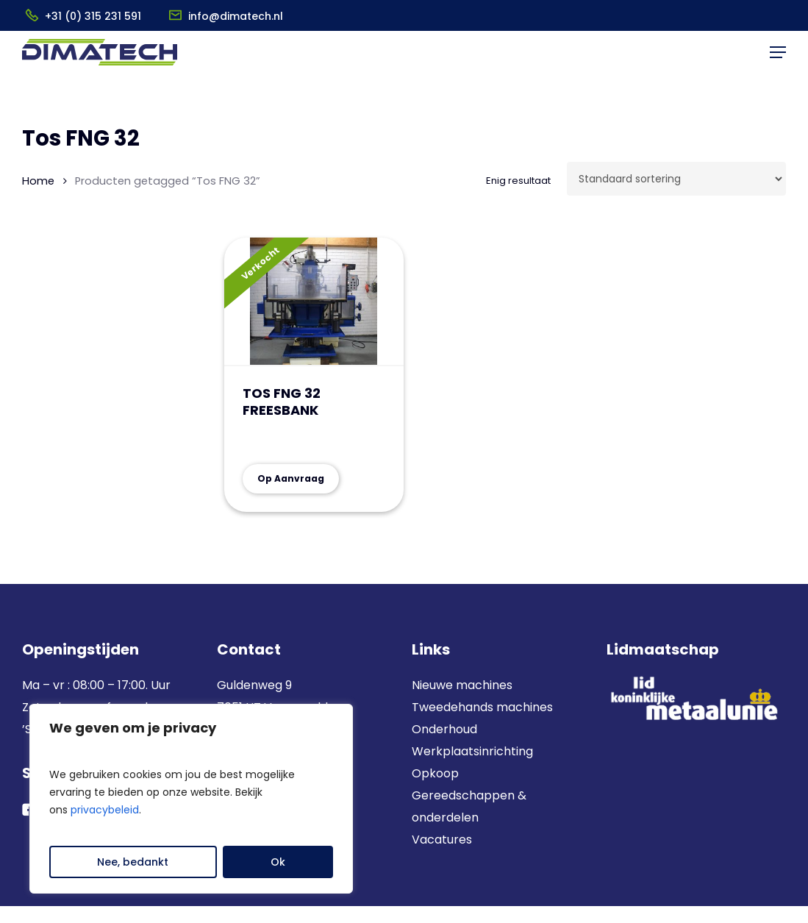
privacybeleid (105, 809)
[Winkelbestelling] (676, 179)
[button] (778, 63)
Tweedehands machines (482, 707)
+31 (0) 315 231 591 (93, 16)
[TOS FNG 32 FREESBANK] (314, 302)
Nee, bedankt (132, 862)
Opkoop (435, 773)
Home (38, 181)
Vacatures (442, 839)
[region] (191, 799)
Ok (278, 862)
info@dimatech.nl (235, 16)
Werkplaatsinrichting (472, 751)
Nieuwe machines (463, 685)
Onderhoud (444, 729)
